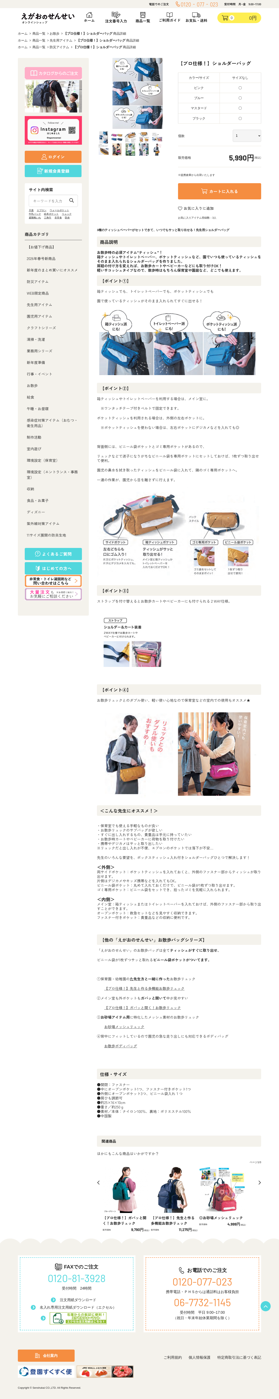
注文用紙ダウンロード (78, 1300)
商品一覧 (38, 33)
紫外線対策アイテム (43, 523)
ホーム (23, 33)
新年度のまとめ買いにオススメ (52, 270)
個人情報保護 (199, 1357)
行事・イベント (39, 373)
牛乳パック (35, 214)
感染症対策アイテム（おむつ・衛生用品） (52, 422)
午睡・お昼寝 (38, 408)
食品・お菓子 (38, 500)
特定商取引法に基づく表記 (239, 1357)
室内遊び (34, 448)
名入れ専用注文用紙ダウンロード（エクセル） (78, 1307)
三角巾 (47, 217)
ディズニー (36, 511)
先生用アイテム (61, 40)
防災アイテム (59, 47)
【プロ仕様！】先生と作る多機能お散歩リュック (144, 988)
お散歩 (54, 33)
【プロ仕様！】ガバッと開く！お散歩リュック (142, 1007)
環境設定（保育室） (43, 460)
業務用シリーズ (39, 350)
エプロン (41, 210)
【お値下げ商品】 (41, 246)
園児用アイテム (39, 316)
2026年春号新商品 (41, 258)
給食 (30, 397)
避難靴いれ (35, 217)
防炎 (67, 217)
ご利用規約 (173, 1357)
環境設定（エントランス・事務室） (52, 474)
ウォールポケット (59, 210)
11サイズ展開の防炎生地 (46, 535)
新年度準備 (36, 362)
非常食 (58, 217)
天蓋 (31, 210)
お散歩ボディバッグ (120, 1045)
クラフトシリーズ (41, 327)
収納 (30, 488)
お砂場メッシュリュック (124, 1026)
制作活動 (34, 437)
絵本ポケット (51, 214)
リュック (67, 214)
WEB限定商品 (38, 293)
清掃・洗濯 (36, 339)
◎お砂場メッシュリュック (221, 1217)
